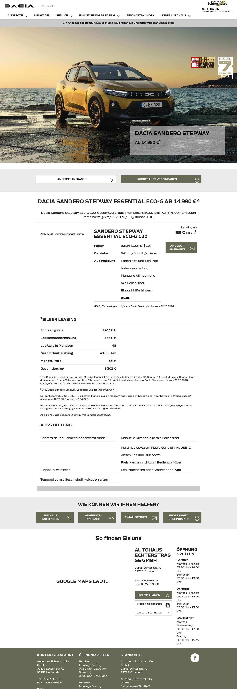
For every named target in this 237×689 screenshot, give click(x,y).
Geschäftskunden (140, 15)
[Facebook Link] (195, 656)
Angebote (15, 15)
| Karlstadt (47, 5)
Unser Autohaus (174, 15)
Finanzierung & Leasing (97, 15)
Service (62, 15)
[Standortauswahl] (153, 612)
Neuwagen (42, 15)
